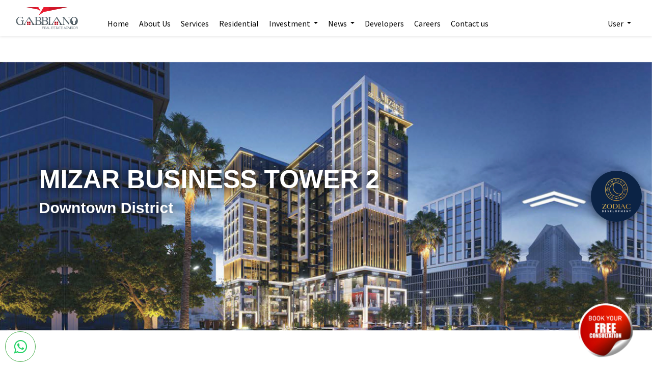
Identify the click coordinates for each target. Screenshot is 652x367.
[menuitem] (118, 18)
